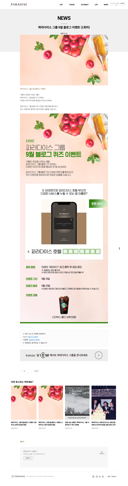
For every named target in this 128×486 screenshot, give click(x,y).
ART (61, 5)
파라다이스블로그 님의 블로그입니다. (34, 454)
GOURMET (85, 5)
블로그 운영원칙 (112, 476)
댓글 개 (22, 442)
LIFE (96, 5)
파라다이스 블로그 (30, 451)
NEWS (106, 5)
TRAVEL (72, 5)
